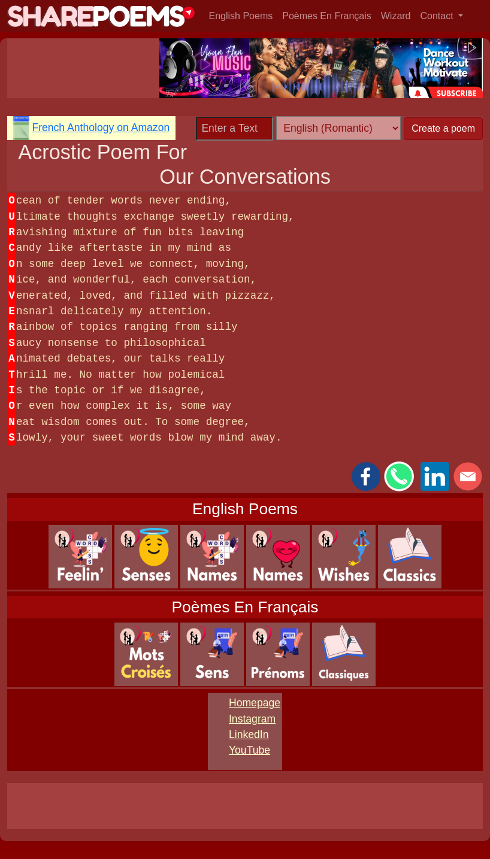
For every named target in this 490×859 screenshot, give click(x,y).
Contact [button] (438, 16)
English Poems (241, 16)
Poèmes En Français (326, 16)
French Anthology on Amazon (101, 127)
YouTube (249, 750)
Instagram (252, 719)
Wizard (396, 16)
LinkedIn (249, 734)
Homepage (254, 703)
